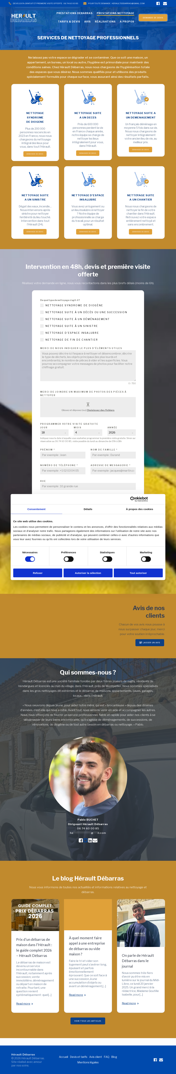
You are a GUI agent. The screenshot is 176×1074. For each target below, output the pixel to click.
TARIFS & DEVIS (69, 21)
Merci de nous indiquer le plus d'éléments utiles (81, 355)
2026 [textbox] (112, 439)
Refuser (38, 572)
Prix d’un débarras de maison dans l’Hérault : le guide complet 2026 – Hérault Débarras (34, 954)
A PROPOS (127, 21)
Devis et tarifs (78, 1057)
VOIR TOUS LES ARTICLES (87, 1028)
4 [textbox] (76, 439)
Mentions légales (88, 1062)
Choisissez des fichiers (100, 417)
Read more (23, 1010)
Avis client (96, 1057)
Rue (43, 488)
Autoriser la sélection (88, 572)
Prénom (47, 457)
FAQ (107, 1057)
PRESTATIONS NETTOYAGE (115, 13)
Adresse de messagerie (111, 472)
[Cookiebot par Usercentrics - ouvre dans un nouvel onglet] (133, 499)
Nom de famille (104, 457)
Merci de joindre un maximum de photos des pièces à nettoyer (83, 401)
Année (112, 434)
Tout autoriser (138, 572)
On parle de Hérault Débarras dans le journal (138, 967)
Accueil (62, 1057)
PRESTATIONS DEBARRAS (75, 13)
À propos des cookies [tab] (139, 509)
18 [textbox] (43, 439)
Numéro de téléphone (59, 472)
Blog (115, 1057)
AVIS (87, 21)
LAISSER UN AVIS (149, 650)
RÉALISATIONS (105, 21)
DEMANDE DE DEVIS (153, 17)
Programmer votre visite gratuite (69, 431)
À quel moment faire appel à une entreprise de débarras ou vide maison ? (87, 953)
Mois (77, 434)
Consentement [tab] (36, 509)
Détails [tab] (88, 509)
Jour (44, 434)
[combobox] (54, 440)
